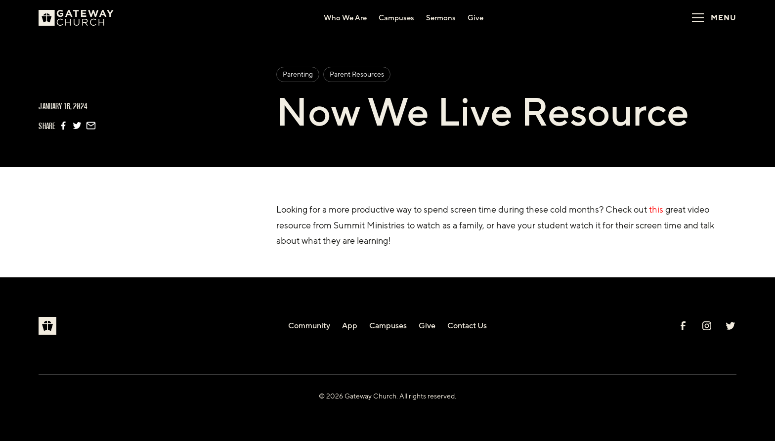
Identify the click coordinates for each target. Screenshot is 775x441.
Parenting (298, 74)
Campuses (388, 325)
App (349, 325)
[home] (80, 18)
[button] (710, 18)
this (656, 210)
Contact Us (467, 325)
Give (427, 325)
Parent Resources (357, 74)
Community (309, 325)
